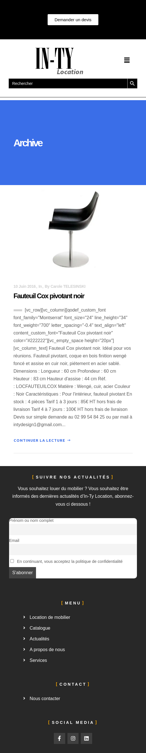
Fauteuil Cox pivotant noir (49, 296)
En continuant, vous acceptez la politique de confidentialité (66, 561)
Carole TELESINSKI (67, 286)
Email (14, 540)
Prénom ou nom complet (31, 520)
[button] (127, 60)
